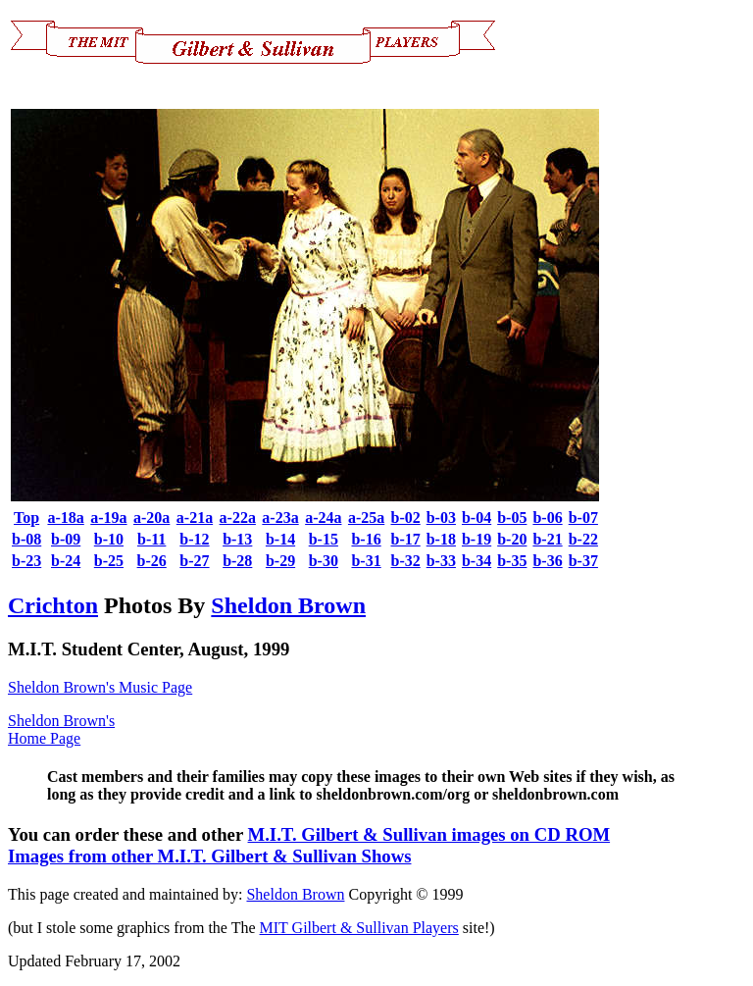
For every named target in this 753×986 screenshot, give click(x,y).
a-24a (323, 517)
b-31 (365, 560)
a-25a (366, 517)
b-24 (65, 560)
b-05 (512, 517)
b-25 (109, 560)
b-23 (26, 560)
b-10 (109, 539)
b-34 (476, 560)
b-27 (194, 560)
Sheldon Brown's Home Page (61, 729)
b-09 (65, 539)
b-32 (405, 560)
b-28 (237, 560)
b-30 (323, 560)
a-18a (65, 517)
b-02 (405, 517)
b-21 (547, 539)
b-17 (405, 539)
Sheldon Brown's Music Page (100, 687)
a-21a (194, 517)
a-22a (238, 517)
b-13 (237, 539)
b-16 (365, 539)
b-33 (441, 560)
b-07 (583, 517)
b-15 (323, 539)
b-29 (280, 560)
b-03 (441, 517)
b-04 (476, 517)
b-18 (441, 539)
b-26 (152, 560)
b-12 (194, 539)
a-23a (280, 517)
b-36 (547, 560)
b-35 (512, 560)
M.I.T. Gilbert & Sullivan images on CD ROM (429, 834)
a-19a (108, 517)
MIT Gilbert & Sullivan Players (359, 927)
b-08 (26, 539)
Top (26, 517)
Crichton (53, 605)
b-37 (583, 560)
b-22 (583, 539)
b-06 (547, 517)
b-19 (476, 539)
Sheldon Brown (288, 605)
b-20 (512, 539)
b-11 (151, 539)
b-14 (280, 539)
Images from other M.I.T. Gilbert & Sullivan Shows (209, 856)
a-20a (151, 517)
